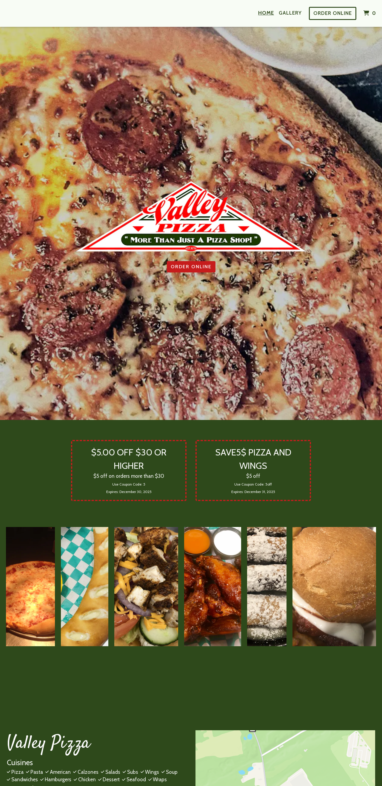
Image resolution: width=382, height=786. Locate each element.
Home (266, 13)
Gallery (290, 13)
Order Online (332, 13)
